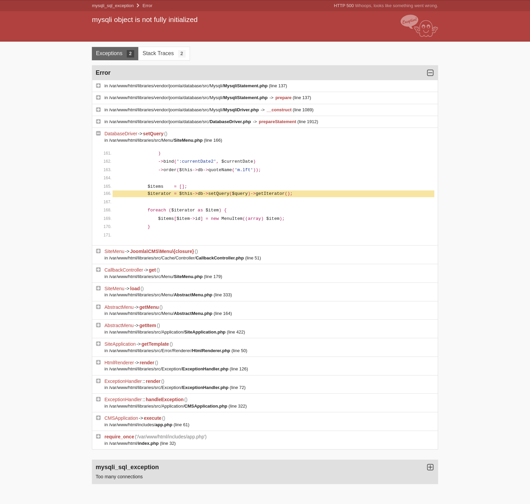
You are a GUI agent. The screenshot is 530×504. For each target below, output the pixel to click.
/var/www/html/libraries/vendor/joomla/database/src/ (180, 121)
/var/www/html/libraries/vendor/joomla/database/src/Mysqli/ (189, 85)
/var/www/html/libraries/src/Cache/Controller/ (177, 257)
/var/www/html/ (134, 443)
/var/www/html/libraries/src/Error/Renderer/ (170, 350)
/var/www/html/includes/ (141, 424)
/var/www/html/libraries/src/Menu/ (156, 140)
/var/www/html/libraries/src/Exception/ (169, 368)
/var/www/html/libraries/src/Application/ (168, 332)
